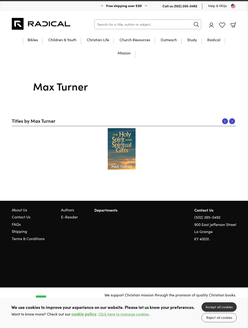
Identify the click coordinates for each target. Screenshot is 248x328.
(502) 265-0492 (185, 6)
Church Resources (135, 40)
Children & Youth (62, 40)
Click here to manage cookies (123, 314)
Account (211, 25)
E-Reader (69, 216)
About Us (19, 209)
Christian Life (98, 40)
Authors (67, 209)
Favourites (222, 25)
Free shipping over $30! (124, 5)
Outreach (169, 40)
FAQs (16, 224)
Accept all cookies (219, 307)
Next (232, 121)
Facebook (225, 261)
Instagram (233, 261)
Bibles (33, 40)
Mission (124, 53)
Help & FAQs (217, 6)
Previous (225, 121)
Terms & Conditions (28, 238)
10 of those (41, 24)
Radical (213, 40)
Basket (233, 25)
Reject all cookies (219, 317)
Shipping (19, 231)
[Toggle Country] (233, 6)
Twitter (217, 261)
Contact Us (21, 216)
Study (192, 40)
